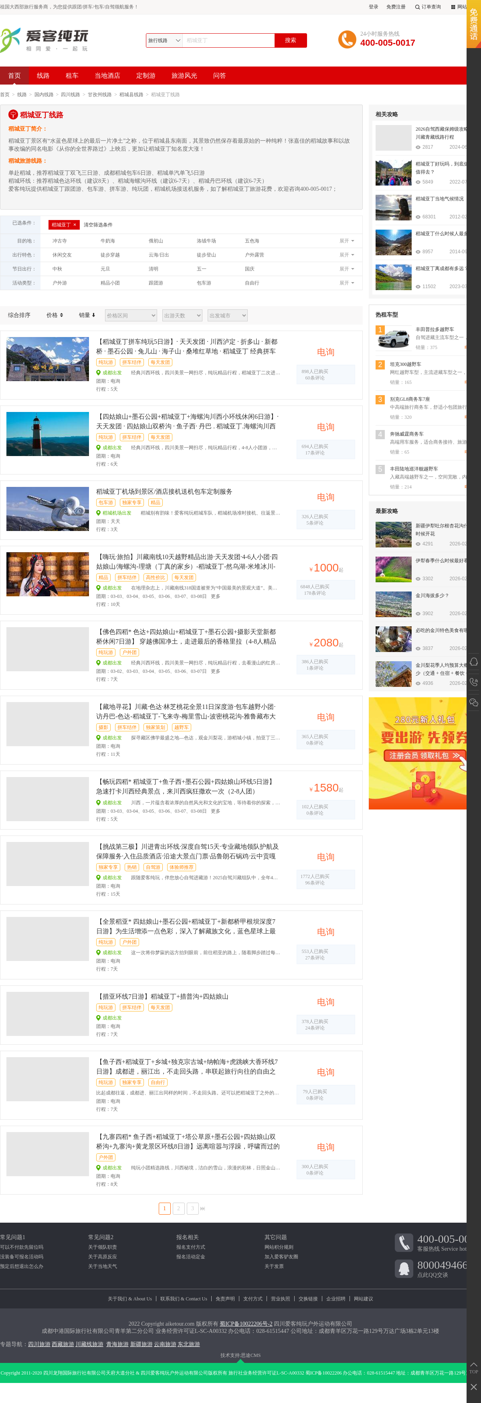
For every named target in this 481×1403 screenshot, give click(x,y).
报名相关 (187, 1237)
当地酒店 (107, 75)
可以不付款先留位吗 (21, 1247)
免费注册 (396, 7)
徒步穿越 (110, 255)
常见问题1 (12, 1237)
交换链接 (308, 1299)
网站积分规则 (279, 1247)
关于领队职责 (102, 1247)
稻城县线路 (131, 94)
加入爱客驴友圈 (281, 1257)
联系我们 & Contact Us (183, 1299)
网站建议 (363, 1299)
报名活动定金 (190, 1257)
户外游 (60, 283)
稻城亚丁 (64, 225)
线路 (43, 75)
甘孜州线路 (100, 94)
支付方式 (253, 1299)
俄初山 (156, 241)
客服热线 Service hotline (449, 1242)
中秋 (57, 269)
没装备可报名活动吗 (21, 1257)
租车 (72, 75)
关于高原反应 (102, 1257)
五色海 (252, 241)
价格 (54, 315)
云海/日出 (159, 255)
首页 (14, 78)
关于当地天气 (102, 1266)
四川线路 (70, 94)
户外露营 (254, 255)
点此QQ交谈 (449, 1268)
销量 (87, 315)
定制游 (146, 75)
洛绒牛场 (206, 241)
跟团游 (156, 283)
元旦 (105, 269)
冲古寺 (60, 241)
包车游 (204, 283)
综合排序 (19, 315)
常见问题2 (100, 1237)
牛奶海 (108, 241)
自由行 (252, 283)
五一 (201, 269)
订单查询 (427, 7)
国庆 (250, 269)
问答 (219, 75)
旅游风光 (184, 75)
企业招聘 (336, 1299)
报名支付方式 (190, 1247)
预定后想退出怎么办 (21, 1266)
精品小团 (110, 283)
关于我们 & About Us (130, 1299)
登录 (373, 7)
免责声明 (225, 1299)
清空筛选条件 (98, 225)
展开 (344, 241)
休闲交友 (62, 255)
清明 (153, 269)
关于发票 (274, 1266)
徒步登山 (206, 255)
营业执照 (280, 1299)
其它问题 (276, 1237)
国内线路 (44, 94)
